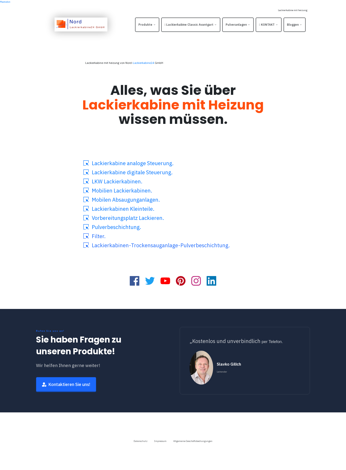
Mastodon (5, 1)
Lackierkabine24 (143, 63)
